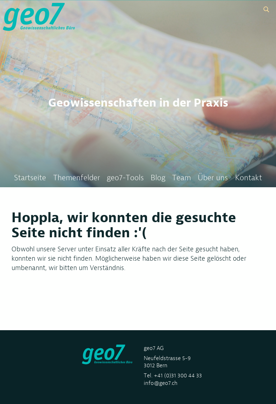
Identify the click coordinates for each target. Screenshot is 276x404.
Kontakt (248, 178)
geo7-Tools (125, 178)
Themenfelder (76, 178)
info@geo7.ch (161, 383)
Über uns (213, 178)
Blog (158, 178)
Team (181, 178)
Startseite (30, 178)
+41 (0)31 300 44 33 (178, 375)
